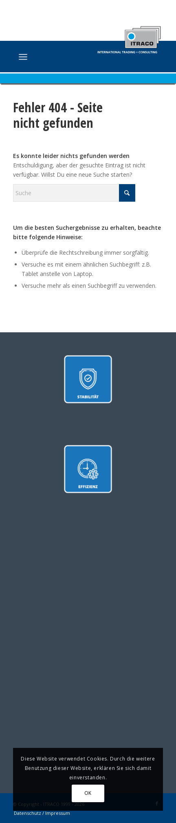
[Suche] (74, 193)
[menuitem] (23, 57)
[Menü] (23, 57)
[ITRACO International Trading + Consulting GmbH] (73, 57)
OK (88, 793)
